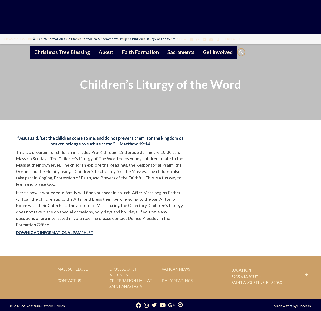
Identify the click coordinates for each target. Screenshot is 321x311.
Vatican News (176, 269)
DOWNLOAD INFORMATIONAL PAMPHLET (54, 232)
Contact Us (69, 280)
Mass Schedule (72, 269)
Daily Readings (177, 280)
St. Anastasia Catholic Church (43, 306)
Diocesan (304, 306)
